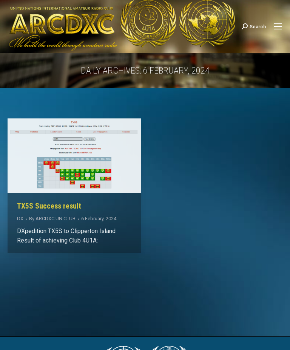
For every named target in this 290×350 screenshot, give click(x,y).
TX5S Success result (49, 205)
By (52, 218)
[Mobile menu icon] (277, 26)
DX (20, 218)
